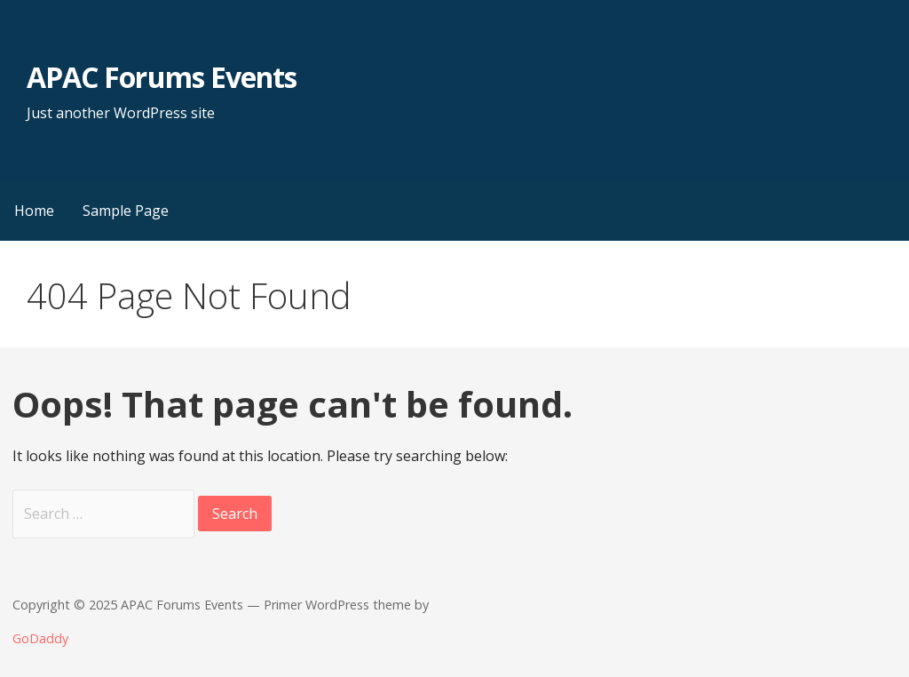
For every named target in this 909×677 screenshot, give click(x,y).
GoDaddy (40, 638)
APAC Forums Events (161, 77)
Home (34, 210)
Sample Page (126, 210)
